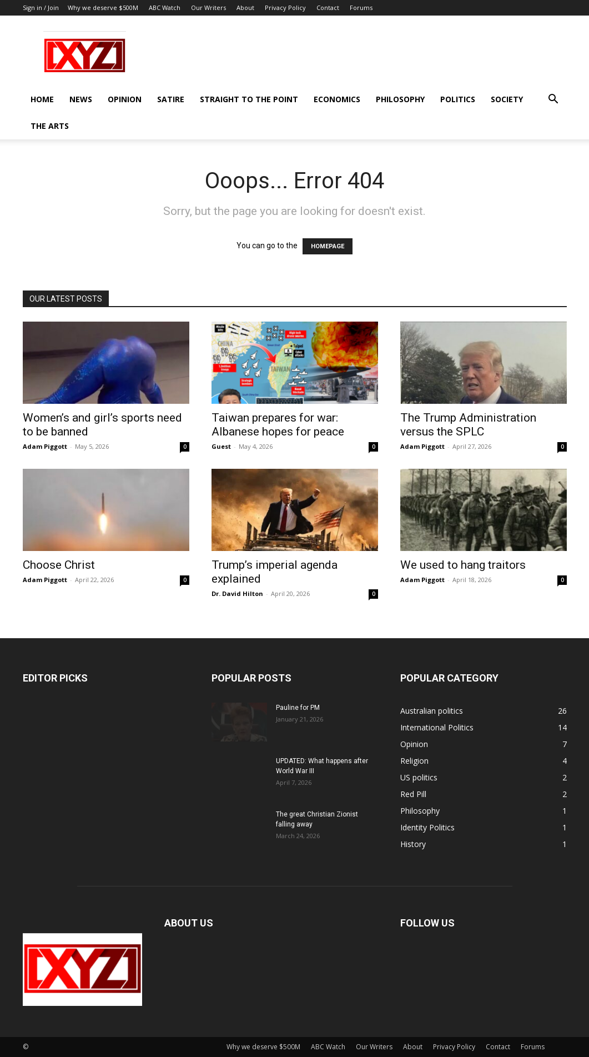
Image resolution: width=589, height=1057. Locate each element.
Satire (170, 99)
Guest (221, 446)
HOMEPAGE (327, 246)
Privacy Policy (285, 7)
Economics (337, 99)
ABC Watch (164, 7)
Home (42, 99)
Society (507, 99)
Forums (361, 7)
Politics (457, 99)
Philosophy (400, 99)
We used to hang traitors (463, 565)
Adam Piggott (45, 446)
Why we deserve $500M (103, 7)
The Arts (50, 126)
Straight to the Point (249, 99)
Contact (327, 7)
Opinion (125, 99)
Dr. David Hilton (237, 593)
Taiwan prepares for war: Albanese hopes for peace (278, 424)
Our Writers (208, 7)
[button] (553, 100)
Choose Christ (59, 565)
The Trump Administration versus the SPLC (468, 424)
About (245, 7)
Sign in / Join (41, 7)
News (80, 99)
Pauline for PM (298, 708)
